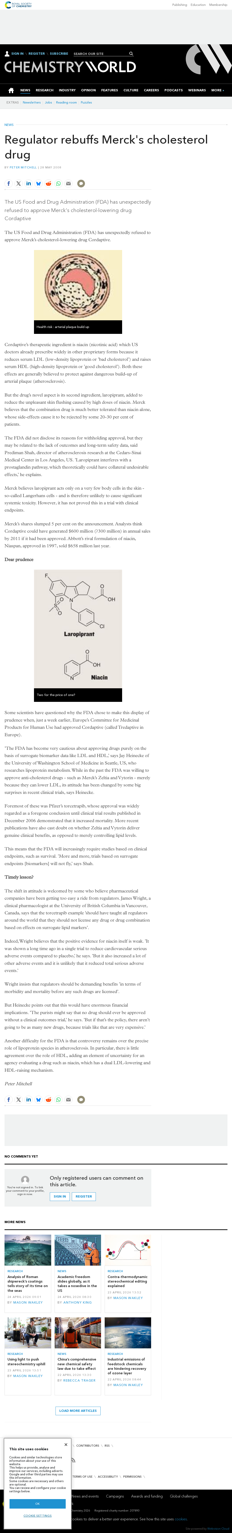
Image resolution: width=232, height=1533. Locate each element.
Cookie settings (38, 1515)
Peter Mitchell (23, 167)
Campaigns (115, 1496)
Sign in (60, 1196)
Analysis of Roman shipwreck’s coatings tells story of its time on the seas (27, 1284)
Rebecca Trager (79, 1380)
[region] (38, 1483)
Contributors (87, 1445)
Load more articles (78, 1411)
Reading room (66, 102)
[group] (216, 90)
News (9, 125)
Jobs (48, 102)
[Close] (66, 1445)
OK (37, 1503)
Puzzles (86, 102)
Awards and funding (147, 1496)
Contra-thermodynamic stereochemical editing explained (127, 1281)
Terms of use (82, 1476)
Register (37, 54)
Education (198, 5)
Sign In (17, 54)
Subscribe (59, 54)
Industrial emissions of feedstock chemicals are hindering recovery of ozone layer (127, 1366)
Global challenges (184, 1496)
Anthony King (77, 1302)
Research (15, 1271)
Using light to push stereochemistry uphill (26, 1361)
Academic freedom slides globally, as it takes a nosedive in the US (77, 1284)
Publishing (179, 5)
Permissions (132, 1476)
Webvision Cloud (218, 1528)
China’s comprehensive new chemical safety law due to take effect (77, 1364)
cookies (181, 1519)
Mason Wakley (28, 1302)
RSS (107, 1445)
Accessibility (108, 1476)
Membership (218, 5)
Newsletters (32, 102)
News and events (85, 1496)
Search (131, 53)
